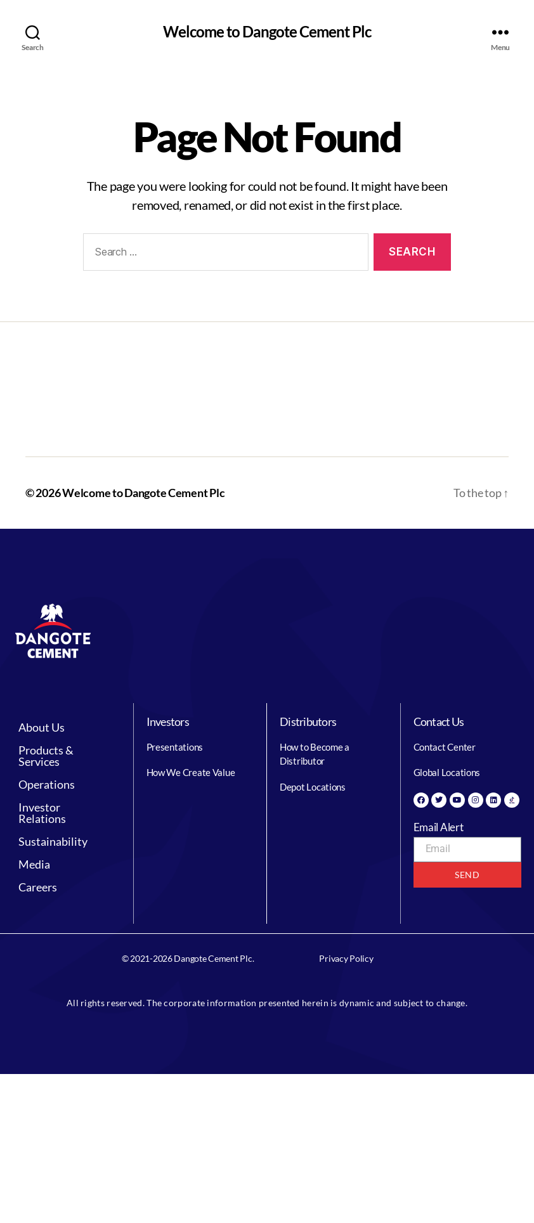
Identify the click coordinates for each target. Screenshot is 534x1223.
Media (34, 864)
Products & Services (66, 755)
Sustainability (59, 841)
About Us (48, 727)
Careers (37, 887)
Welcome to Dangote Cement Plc (267, 31)
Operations (53, 784)
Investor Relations (66, 812)
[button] (66, 727)
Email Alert (439, 827)
